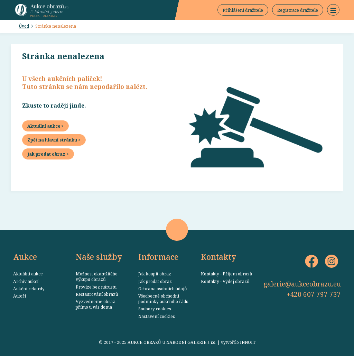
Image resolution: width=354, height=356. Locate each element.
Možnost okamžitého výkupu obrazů (97, 276)
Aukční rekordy (29, 288)
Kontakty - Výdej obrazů (225, 281)
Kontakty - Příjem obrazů (226, 274)
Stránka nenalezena (55, 26)
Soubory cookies (154, 308)
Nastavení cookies (156, 316)
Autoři (19, 296)
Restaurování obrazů (97, 294)
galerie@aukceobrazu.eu (302, 284)
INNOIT (247, 342)
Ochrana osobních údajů (162, 288)
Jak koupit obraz (154, 274)
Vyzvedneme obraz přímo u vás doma (95, 304)
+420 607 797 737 (314, 294)
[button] (333, 10)
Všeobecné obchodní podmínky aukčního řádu (163, 298)
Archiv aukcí (25, 281)
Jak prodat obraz (155, 281)
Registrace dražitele (297, 10)
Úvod (24, 26)
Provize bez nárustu (96, 287)
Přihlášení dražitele (243, 10)
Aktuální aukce (28, 274)
